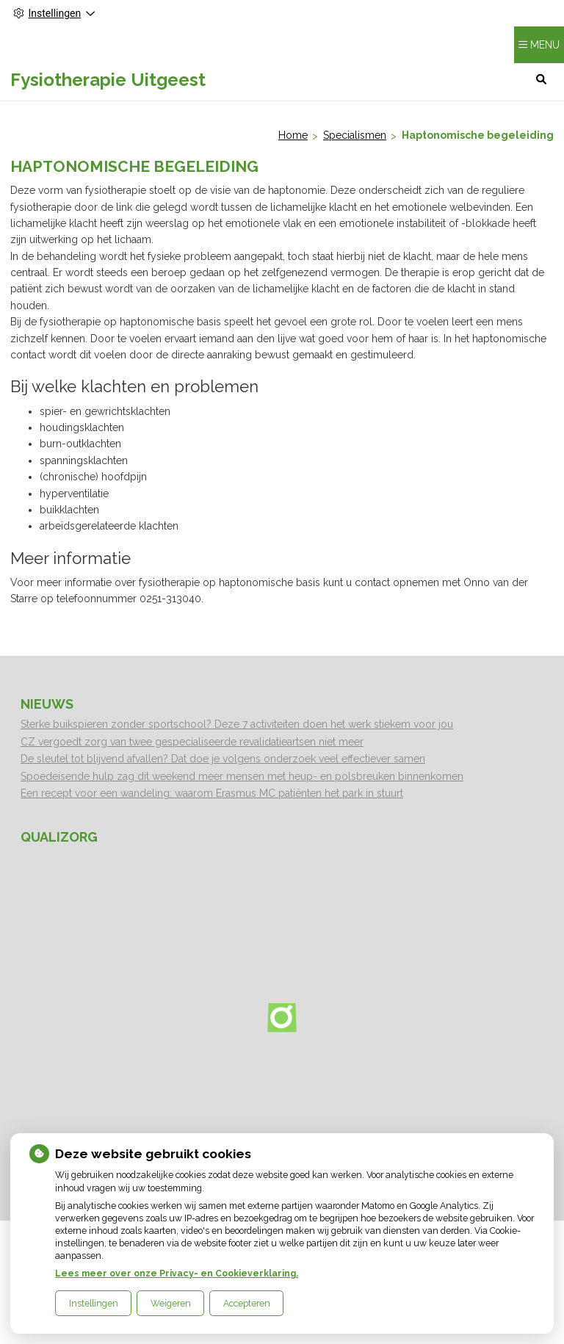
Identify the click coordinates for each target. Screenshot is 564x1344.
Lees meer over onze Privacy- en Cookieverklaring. (176, 1273)
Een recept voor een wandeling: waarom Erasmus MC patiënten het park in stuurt (212, 793)
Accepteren (246, 1303)
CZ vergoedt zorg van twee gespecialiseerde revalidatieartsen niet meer (192, 742)
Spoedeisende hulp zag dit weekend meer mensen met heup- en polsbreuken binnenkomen (242, 776)
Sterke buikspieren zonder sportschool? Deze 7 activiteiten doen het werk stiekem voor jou (237, 724)
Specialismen (354, 135)
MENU (545, 45)
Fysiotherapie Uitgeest (108, 79)
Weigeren (171, 1303)
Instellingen (93, 1303)
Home (293, 135)
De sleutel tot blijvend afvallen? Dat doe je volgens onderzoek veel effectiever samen (223, 759)
